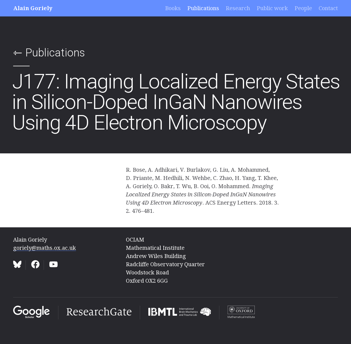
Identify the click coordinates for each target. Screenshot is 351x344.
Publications (203, 8)
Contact (328, 8)
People (303, 8)
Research (238, 8)
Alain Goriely (32, 8)
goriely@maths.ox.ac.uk (44, 248)
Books (173, 8)
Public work (272, 8)
